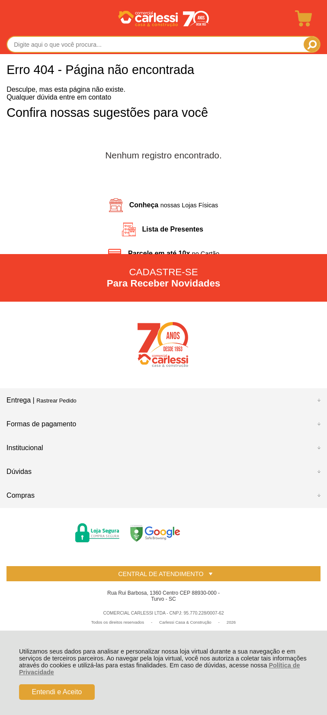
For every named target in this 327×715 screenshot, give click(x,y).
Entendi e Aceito (57, 692)
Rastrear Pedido (56, 400)
